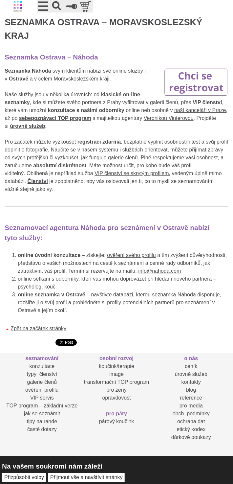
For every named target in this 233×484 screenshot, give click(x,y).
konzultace (42, 366)
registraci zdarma (99, 142)
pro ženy (116, 390)
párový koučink (116, 421)
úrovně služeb (27, 126)
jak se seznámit (42, 413)
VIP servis (42, 398)
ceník (191, 366)
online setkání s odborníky (48, 279)
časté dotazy (42, 429)
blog (191, 390)
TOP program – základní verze (41, 405)
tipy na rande (42, 421)
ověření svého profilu (131, 255)
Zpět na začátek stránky (38, 328)
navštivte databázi (112, 294)
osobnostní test (182, 142)
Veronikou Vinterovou (169, 118)
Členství (38, 181)
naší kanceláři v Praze (200, 110)
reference (191, 398)
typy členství (42, 374)
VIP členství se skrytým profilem (132, 173)
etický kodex (191, 429)
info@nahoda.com (159, 271)
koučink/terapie (116, 366)
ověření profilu (41, 390)
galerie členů (123, 157)
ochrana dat (191, 421)
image (116, 374)
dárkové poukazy (191, 437)
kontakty (191, 382)
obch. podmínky (191, 413)
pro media (191, 405)
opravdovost (116, 398)
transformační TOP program (116, 382)
